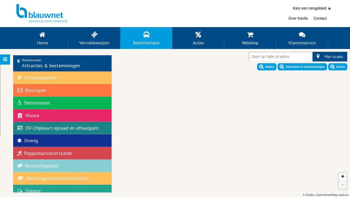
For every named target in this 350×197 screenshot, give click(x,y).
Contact (320, 18)
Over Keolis (298, 18)
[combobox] (252, 57)
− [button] (343, 185)
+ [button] (343, 177)
